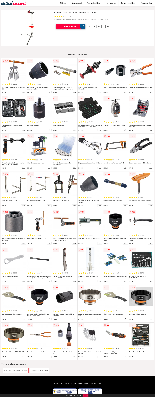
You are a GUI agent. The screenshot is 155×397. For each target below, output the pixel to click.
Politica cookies (95, 383)
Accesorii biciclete (93, 3)
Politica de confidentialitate (78, 383)
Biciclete (63, 3)
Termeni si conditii (60, 383)
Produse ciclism (146, 3)
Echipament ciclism (128, 3)
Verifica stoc (74, 26)
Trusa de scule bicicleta (39, 370)
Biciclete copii (77, 3)
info (23, 92)
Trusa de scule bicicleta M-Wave (15, 370)
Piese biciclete (110, 3)
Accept (85, 395)
